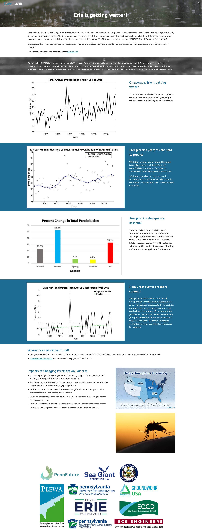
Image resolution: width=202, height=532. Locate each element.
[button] (199, 4)
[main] (101, 17)
